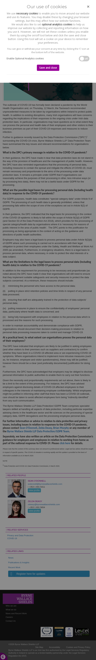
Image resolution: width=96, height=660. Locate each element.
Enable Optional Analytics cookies (25, 58)
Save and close (48, 67)
